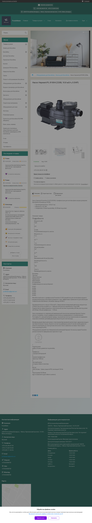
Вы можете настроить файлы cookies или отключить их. (45, 514)
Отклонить (54, 518)
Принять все (40, 518)
